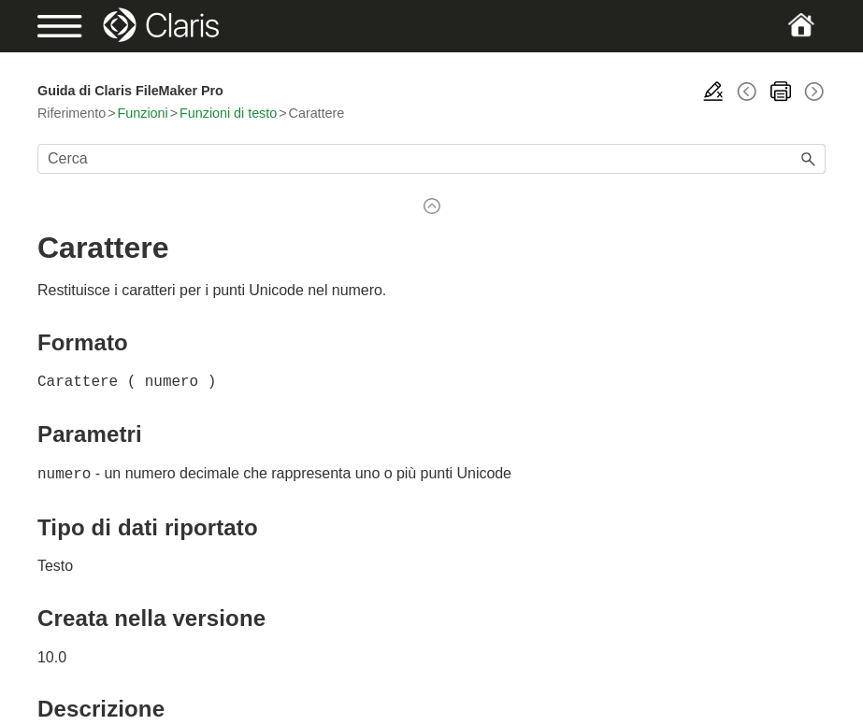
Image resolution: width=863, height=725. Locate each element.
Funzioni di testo (228, 113)
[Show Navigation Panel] (75, 26)
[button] (809, 159)
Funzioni (143, 113)
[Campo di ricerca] (431, 159)
